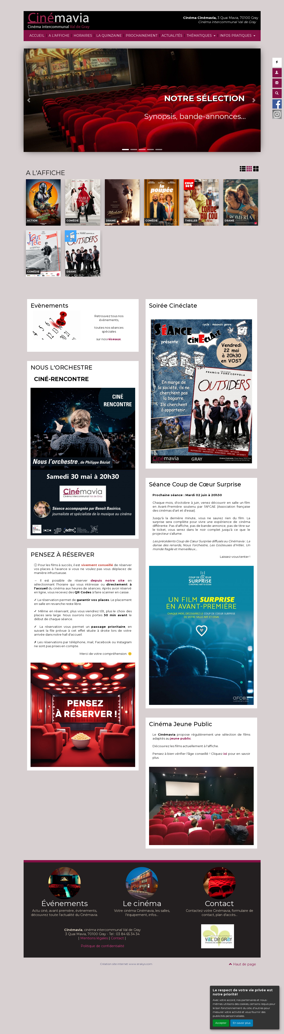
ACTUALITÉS (172, 35)
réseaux (114, 339)
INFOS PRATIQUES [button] (236, 35)
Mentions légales (94, 938)
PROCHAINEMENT (141, 35)
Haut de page (242, 964)
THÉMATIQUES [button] (200, 35)
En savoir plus (241, 1023)
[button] (29, 100)
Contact (117, 938)
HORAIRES (83, 35)
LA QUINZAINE (109, 35)
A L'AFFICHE (59, 35)
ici (225, 753)
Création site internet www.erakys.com (126, 964)
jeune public (180, 738)
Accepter (221, 1023)
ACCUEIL (36, 35)
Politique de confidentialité (102, 946)
